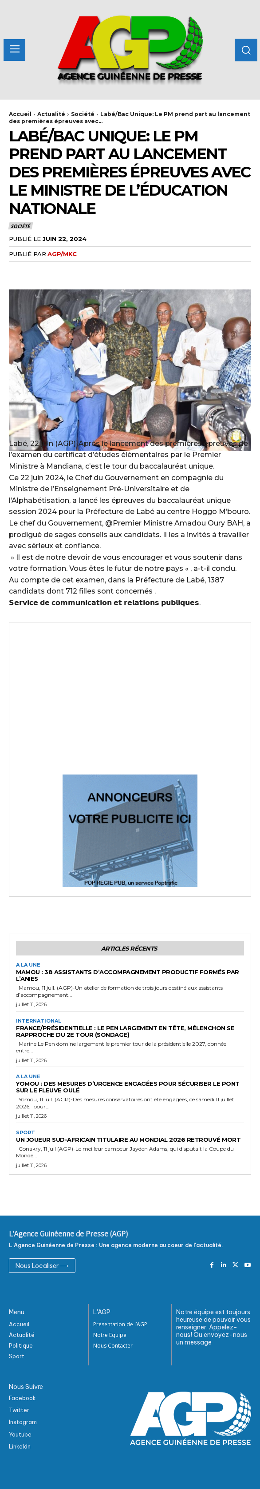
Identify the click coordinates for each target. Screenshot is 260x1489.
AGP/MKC (62, 253)
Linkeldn (20, 1446)
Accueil (20, 114)
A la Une (28, 965)
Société (83, 114)
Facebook (22, 1398)
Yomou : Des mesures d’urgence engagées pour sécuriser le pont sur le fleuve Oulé (128, 1087)
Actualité (51, 114)
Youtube (20, 1434)
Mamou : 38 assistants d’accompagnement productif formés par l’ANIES (127, 975)
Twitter (19, 1410)
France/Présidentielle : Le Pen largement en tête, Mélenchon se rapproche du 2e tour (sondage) (125, 1031)
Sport (25, 1133)
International (38, 1021)
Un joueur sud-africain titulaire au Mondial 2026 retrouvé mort (128, 1139)
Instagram (23, 1422)
